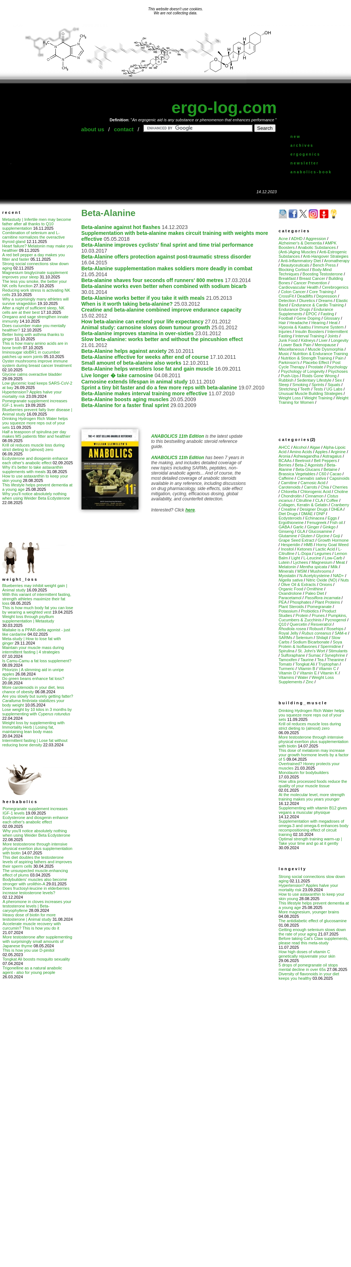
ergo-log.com (224, 107)
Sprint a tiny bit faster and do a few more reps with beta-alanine (159, 387)
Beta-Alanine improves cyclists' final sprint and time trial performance (167, 245)
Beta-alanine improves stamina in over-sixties (137, 333)
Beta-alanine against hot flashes (120, 227)
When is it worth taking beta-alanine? (127, 304)
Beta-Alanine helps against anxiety (124, 351)
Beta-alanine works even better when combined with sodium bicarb (163, 286)
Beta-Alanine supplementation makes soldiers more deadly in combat (166, 268)
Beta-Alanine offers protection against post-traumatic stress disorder (166, 257)
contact (123, 129)
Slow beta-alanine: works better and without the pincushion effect (162, 339)
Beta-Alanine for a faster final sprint (125, 405)
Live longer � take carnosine (117, 375)
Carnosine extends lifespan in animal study (134, 382)
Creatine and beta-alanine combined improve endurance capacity (161, 310)
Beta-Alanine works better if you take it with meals (143, 298)
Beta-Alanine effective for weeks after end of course (145, 357)
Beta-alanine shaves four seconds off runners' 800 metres (152, 280)
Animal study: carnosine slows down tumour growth (145, 327)
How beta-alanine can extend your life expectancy (142, 321)
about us (93, 129)
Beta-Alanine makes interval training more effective (144, 393)
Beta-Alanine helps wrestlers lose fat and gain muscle (147, 369)
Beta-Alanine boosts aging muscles (125, 399)
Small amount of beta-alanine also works (131, 363)
